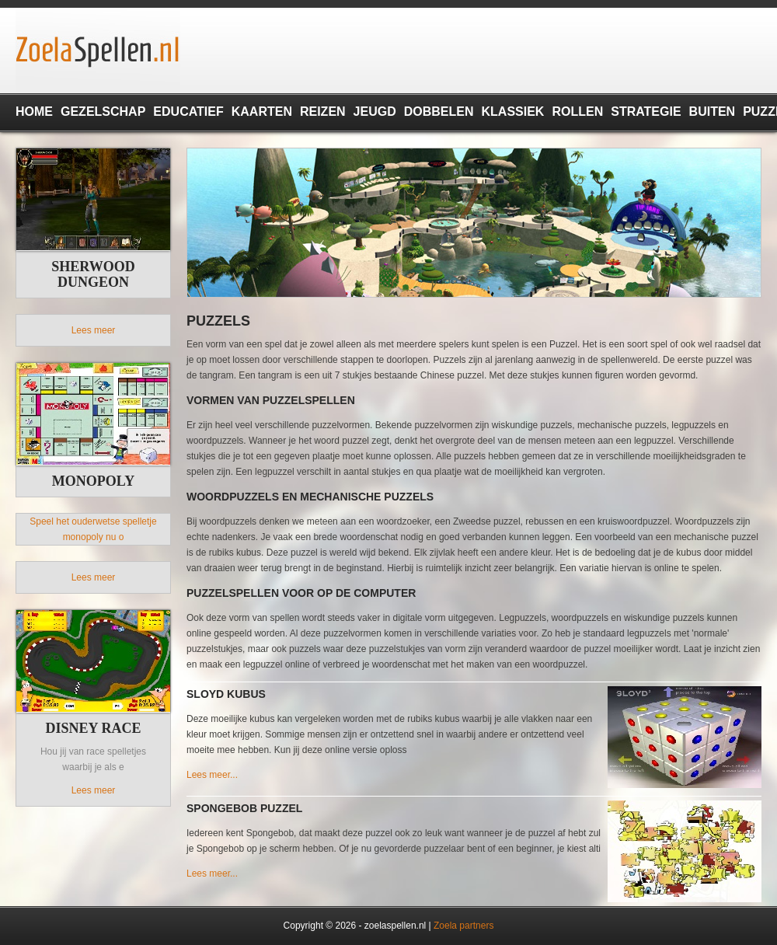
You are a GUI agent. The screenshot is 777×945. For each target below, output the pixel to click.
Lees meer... (212, 774)
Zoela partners (463, 925)
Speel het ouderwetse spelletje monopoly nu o (93, 529)
